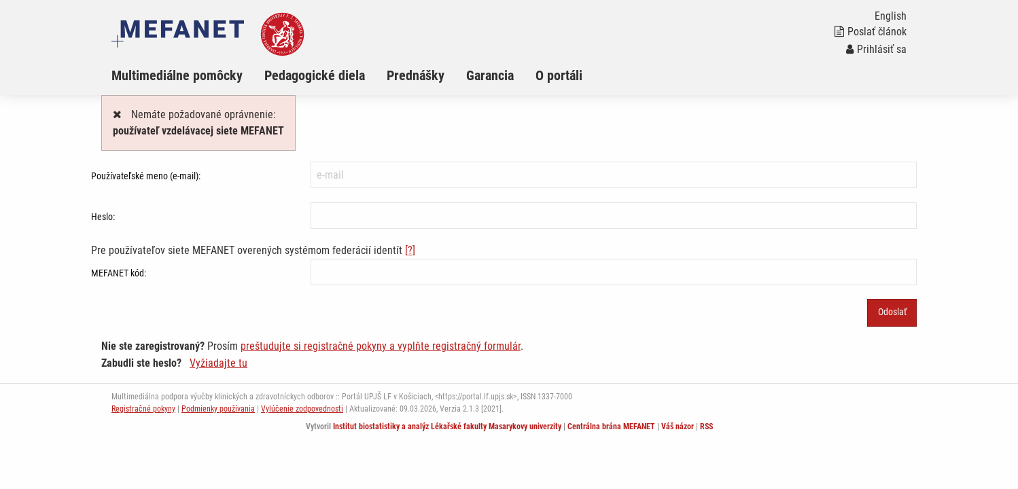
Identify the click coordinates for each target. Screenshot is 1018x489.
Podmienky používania (218, 409)
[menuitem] (187, 75)
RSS (706, 426)
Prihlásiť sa (876, 49)
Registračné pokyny (143, 409)
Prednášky (415, 75)
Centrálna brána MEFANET (611, 426)
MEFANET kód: (118, 273)
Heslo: (103, 216)
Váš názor (677, 426)
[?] (410, 250)
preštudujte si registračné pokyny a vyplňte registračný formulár (381, 346)
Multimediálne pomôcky (177, 75)
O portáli (559, 75)
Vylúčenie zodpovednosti (302, 409)
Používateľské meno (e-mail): (145, 175)
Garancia (490, 75)
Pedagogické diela (314, 75)
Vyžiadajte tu (218, 363)
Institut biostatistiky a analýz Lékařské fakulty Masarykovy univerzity (447, 426)
